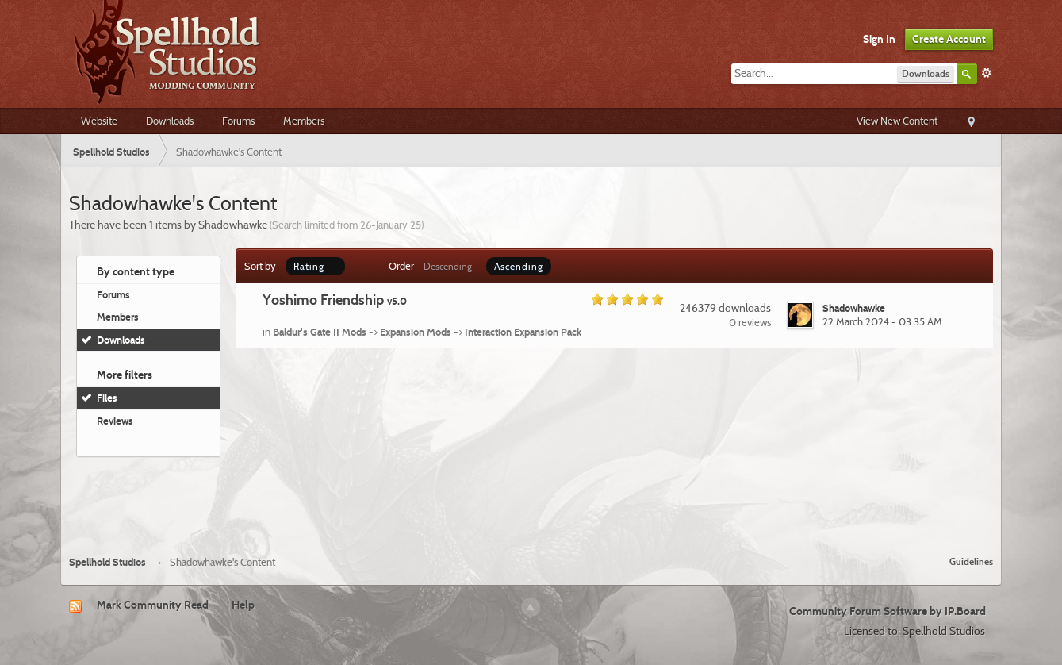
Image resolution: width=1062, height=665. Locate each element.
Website (99, 120)
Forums (238, 120)
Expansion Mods (415, 331)
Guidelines (971, 561)
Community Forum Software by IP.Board (887, 611)
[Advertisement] (530, 500)
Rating (315, 266)
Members (303, 120)
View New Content (897, 120)
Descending (448, 266)
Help (243, 605)
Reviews (115, 420)
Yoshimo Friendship (335, 299)
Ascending (518, 266)
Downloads (170, 120)
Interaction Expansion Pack (523, 331)
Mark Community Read (153, 605)
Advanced (986, 73)
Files (107, 397)
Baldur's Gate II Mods (319, 331)
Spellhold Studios (107, 562)
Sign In (879, 39)
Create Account (949, 39)
